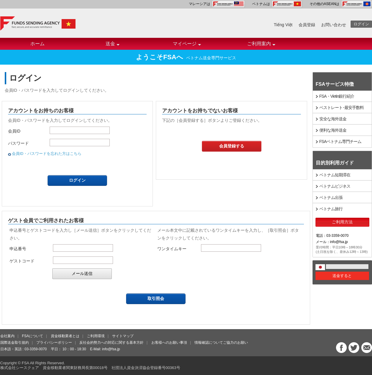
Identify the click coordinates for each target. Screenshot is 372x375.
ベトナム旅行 (331, 208)
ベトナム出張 (331, 197)
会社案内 (7, 336)
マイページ (187, 45)
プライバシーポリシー (54, 342)
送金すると (342, 275)
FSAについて (32, 336)
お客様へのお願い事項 (169, 342)
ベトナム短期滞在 (334, 174)
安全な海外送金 (332, 118)
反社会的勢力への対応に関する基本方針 (111, 342)
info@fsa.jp (111, 349)
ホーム (37, 43)
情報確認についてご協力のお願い (221, 342)
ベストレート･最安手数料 (341, 107)
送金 (113, 45)
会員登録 (307, 24)
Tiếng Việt (283, 24)
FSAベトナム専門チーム (340, 141)
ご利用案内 (261, 45)
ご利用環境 (96, 336)
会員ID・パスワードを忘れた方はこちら (46, 153)
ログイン (361, 24)
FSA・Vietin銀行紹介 (336, 96)
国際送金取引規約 (14, 342)
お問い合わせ (333, 24)
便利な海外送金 (332, 130)
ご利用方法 (342, 222)
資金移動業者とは (65, 336)
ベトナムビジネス (334, 186)
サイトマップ (123, 336)
